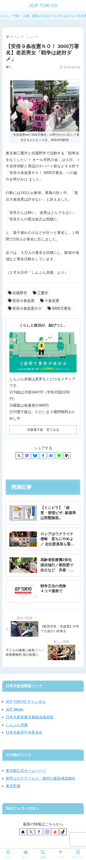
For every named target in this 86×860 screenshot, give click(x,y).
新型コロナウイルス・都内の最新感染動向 (40, 778)
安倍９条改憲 (21, 301)
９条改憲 (49, 301)
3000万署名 (59, 308)
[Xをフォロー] (31, 831)
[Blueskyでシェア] (35, 455)
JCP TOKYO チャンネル (26, 702)
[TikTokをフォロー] (63, 831)
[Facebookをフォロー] (39, 831)
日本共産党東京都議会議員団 (29, 717)
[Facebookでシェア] (43, 455)
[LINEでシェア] (59, 455)
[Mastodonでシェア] (27, 455)
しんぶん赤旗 (17, 725)
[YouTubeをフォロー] (55, 831)
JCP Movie (14, 709)
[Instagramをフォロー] (47, 831)
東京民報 (13, 786)
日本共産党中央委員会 (24, 732)
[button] (67, 455)
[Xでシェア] (19, 455)
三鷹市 (40, 293)
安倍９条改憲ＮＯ (25, 308)
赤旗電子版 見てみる (43, 429)
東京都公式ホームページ (26, 771)
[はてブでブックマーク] (51, 455)
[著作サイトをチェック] (22, 831)
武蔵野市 (17, 293)
